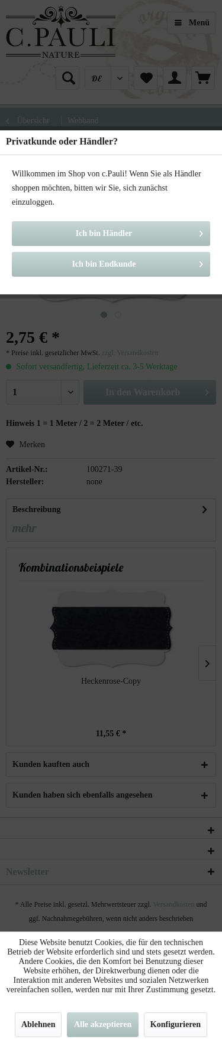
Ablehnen (38, 1024)
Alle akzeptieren (102, 1024)
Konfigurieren (175, 1024)
